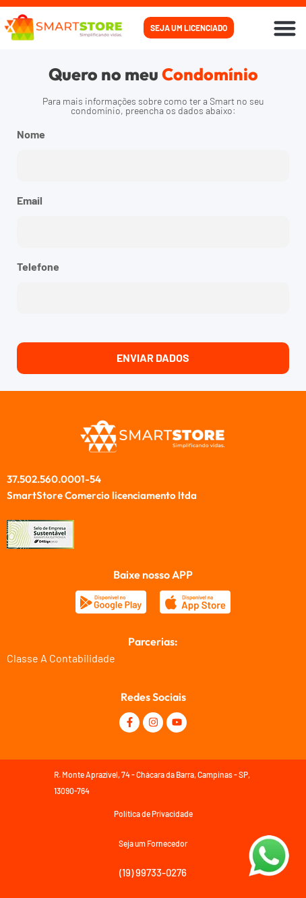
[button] (285, 28)
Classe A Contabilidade (61, 658)
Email (29, 201)
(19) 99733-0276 (153, 872)
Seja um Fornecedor (153, 843)
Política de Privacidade (153, 813)
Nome (31, 134)
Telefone (38, 267)
